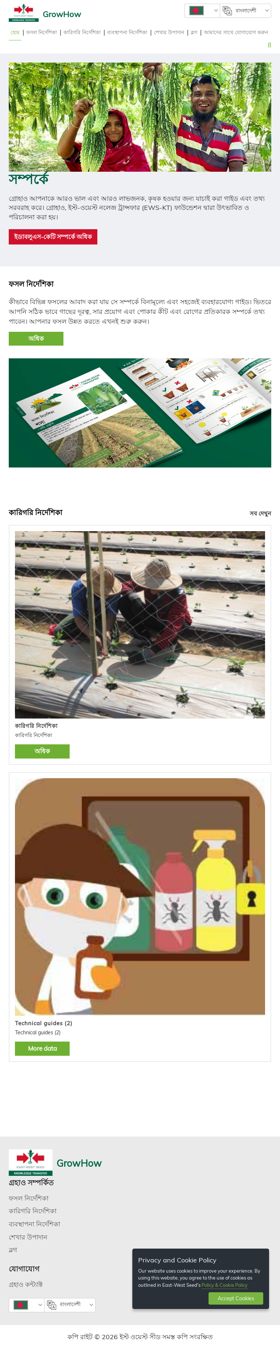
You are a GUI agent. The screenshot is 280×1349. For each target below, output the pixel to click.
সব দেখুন (260, 513)
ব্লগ (194, 32)
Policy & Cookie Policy (225, 1285)
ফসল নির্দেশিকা (41, 32)
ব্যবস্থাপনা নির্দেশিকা (127, 32)
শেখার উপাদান (169, 32)
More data (42, 1048)
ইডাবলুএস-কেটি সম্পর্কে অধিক (53, 236)
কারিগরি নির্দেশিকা (82, 32)
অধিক (36, 338)
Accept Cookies (236, 1298)
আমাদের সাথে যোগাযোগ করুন (236, 32)
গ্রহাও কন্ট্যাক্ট (26, 1284)
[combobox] (202, 11)
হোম (15, 32)
